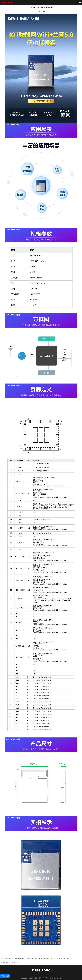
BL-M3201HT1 (7, 958)
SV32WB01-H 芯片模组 (46, 958)
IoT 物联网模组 (19, 958)
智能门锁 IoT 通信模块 (9, 963)
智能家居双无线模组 (63, 958)
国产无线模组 (32, 958)
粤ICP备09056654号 (54, 978)
